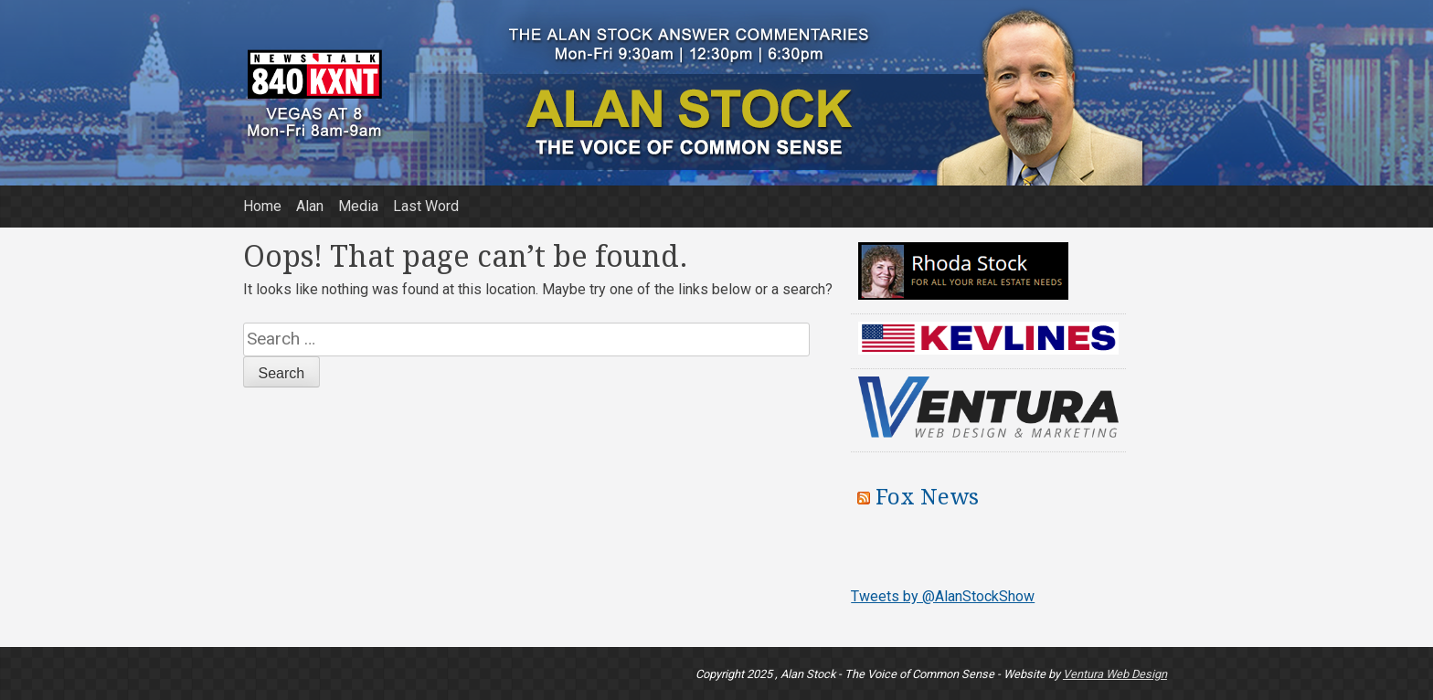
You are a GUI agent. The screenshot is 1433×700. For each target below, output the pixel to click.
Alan (310, 206)
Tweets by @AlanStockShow (943, 596)
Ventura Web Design (1115, 674)
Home (262, 206)
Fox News (927, 497)
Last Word (426, 206)
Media (358, 206)
